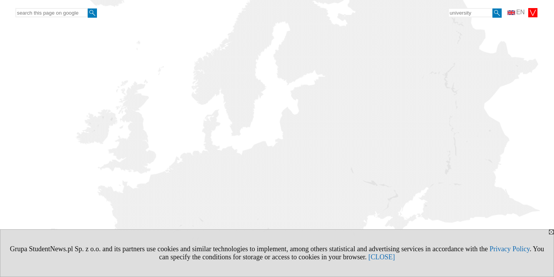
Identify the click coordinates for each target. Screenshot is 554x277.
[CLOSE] (381, 257)
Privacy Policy (509, 249)
